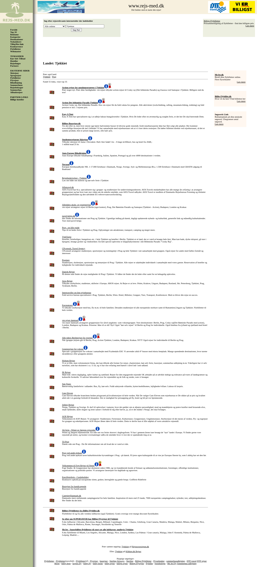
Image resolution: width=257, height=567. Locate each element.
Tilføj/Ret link (17, 44)
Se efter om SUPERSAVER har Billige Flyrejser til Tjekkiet (90, 519)
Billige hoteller (17, 99)
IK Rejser (66, 372)
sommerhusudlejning (175, 561)
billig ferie (66, 563)
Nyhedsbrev (15, 42)
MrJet (57, 563)
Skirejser (14, 73)
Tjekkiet (46, 76)
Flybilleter (80, 561)
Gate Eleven (67, 393)
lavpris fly (77, 563)
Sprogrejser (15, 75)
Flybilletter (15, 49)
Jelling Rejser (68, 404)
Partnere (14, 66)
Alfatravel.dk (68, 187)
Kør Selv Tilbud (17, 58)
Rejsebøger (15, 63)
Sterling (129, 561)
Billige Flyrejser (137, 563)
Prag (54, 76)
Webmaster (15, 51)
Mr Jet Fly (171, 563)
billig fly (87, 563)
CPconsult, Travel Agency (73, 248)
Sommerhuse (16, 85)
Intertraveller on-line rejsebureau (76, 292)
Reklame (14, 34)
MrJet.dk (219, 74)
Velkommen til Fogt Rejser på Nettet (78, 465)
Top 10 (13, 32)
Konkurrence (16, 46)
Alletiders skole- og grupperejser (76, 204)
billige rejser (122, 563)
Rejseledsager (16, 87)
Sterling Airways (117, 561)
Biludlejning (16, 82)
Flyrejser (14, 80)
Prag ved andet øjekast (72, 453)
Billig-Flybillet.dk (223, 96)
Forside (13, 29)
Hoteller (14, 61)
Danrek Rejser (68, 271)
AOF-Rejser (67, 416)
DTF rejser (202, 561)
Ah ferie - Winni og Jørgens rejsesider (79, 430)
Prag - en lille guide (71, 227)
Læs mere (250, 25)
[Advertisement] (150, 48)
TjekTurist (66, 237)
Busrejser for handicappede (74, 486)
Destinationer (16, 39)
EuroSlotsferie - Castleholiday (75, 477)
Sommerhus (15, 90)
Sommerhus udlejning (187, 563)
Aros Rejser (67, 281)
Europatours (67, 305)
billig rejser (110, 563)
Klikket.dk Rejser (133, 551)
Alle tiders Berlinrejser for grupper (77, 337)
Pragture (65, 260)
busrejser (104, 561)
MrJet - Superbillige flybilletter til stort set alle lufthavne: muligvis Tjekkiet (97, 529)
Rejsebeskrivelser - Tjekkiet (74, 178)
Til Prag (65, 441)
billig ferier (98, 563)
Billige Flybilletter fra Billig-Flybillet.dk (81, 510)
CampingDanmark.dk (71, 495)
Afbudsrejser (16, 92)
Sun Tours (66, 384)
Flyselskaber (159, 561)
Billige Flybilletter (212, 21)
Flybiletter (60, 561)
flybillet (149, 563)
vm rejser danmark (70, 320)
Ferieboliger (160, 563)
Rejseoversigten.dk (140, 546)
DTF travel (192, 561)
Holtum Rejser (68, 360)
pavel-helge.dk (68, 216)
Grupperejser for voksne (73, 349)
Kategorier (15, 37)
